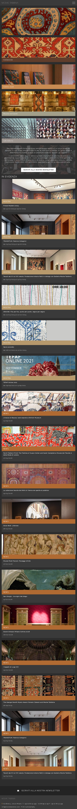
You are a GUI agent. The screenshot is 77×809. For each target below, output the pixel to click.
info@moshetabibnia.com (11, 807)
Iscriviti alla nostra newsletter (38, 170)
